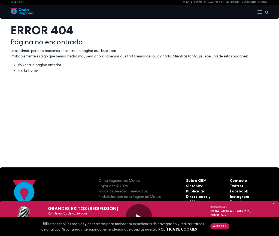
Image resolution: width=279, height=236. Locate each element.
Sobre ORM (196, 180)
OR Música (218, 215)
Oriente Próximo (192, 2)
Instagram (239, 196)
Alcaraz (263, 2)
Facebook (239, 191)
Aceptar (219, 226)
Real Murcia (232, 2)
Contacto (238, 180)
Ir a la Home (28, 70)
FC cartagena (248, 2)
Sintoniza (195, 186)
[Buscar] (265, 11)
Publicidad (195, 191)
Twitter (237, 186)
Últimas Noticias (214, 2)
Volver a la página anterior (39, 65)
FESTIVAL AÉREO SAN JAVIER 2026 (231, 211)
